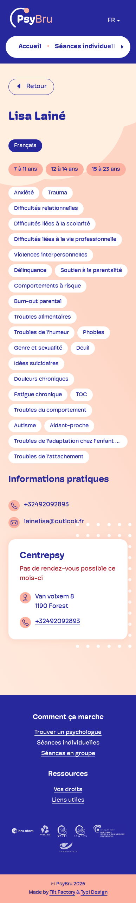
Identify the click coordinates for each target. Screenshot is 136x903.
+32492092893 (46, 504)
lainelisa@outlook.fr (54, 521)
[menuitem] (30, 46)
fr (111, 20)
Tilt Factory (62, 892)
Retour (36, 86)
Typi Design (94, 892)
